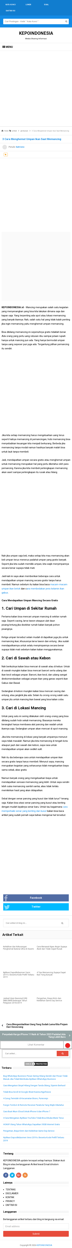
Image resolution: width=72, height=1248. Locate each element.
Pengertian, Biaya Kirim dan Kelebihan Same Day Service (49, 993)
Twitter (22, 901)
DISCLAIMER (12, 1187)
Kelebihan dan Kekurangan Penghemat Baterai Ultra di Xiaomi (18, 941)
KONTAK (10, 1191)
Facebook (23, 892)
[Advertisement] (36, 82)
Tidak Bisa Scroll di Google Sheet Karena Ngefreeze (27, 1086)
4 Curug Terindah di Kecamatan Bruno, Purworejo (25, 1092)
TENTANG (11, 1183)
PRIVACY (10, 1195)
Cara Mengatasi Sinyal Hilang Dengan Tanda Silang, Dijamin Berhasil (34, 1079)
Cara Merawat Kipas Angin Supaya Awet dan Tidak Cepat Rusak (52, 941)
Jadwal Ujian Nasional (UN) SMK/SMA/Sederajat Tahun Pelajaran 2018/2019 (15, 994)
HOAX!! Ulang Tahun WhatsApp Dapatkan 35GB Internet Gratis (31, 1118)
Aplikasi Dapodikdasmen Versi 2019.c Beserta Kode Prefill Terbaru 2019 (18, 968)
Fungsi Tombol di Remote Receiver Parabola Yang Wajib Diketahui (33, 1099)
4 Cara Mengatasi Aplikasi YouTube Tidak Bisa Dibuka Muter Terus (33, 1112)
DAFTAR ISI (11, 1199)
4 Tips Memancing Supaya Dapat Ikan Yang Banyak (51, 967)
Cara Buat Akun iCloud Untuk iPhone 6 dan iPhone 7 (26, 1105)
